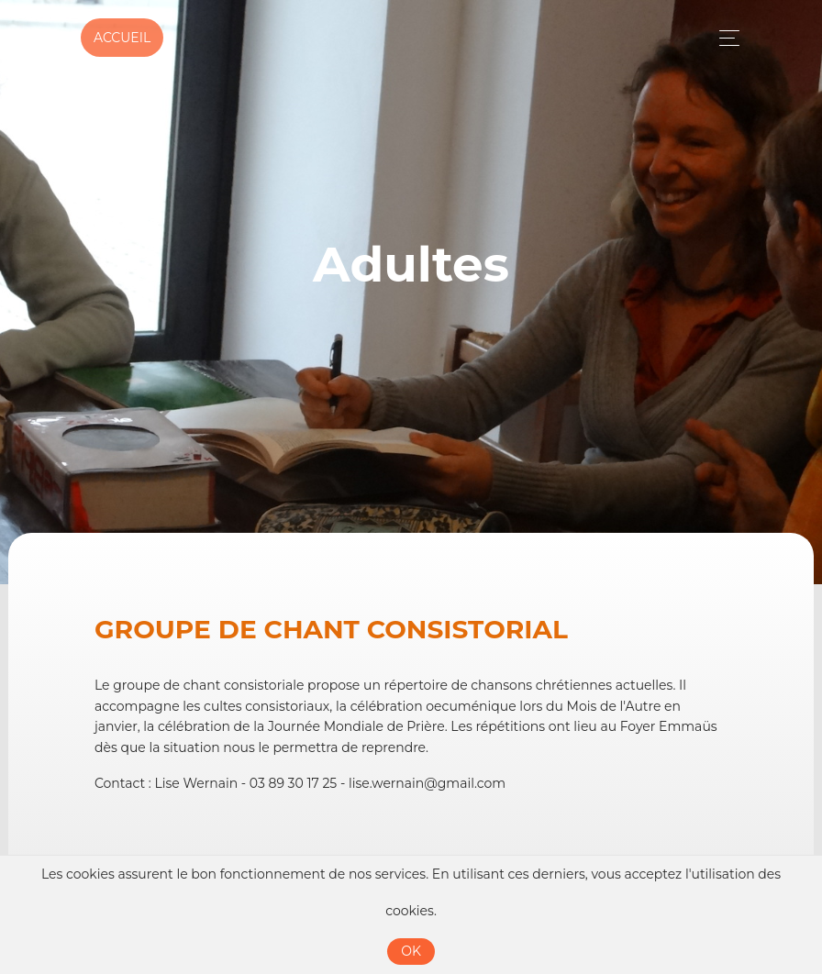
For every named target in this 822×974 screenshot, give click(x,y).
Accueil (122, 37)
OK (411, 951)
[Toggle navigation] (724, 38)
